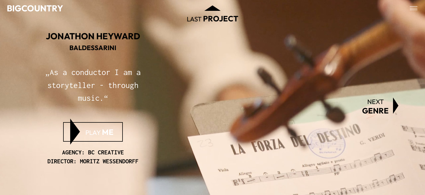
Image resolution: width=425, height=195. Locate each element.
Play (99, 132)
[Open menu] (413, 8)
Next (375, 106)
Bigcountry (35, 8)
